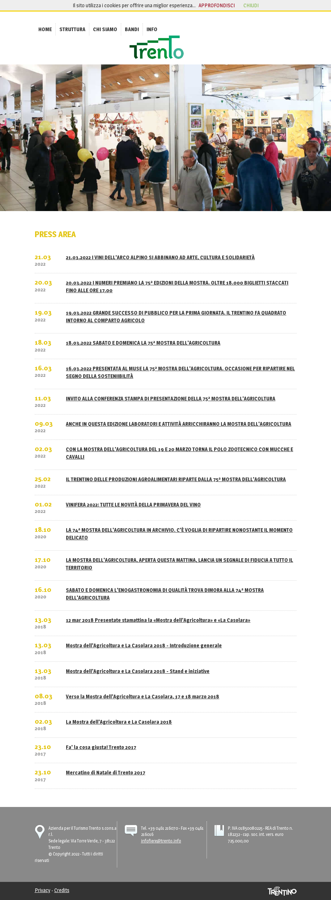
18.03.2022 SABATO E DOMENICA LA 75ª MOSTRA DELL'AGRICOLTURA (143, 343)
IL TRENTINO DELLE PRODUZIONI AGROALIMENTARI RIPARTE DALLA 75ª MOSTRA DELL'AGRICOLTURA (176, 479)
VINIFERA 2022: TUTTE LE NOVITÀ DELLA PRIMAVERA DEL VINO (133, 504)
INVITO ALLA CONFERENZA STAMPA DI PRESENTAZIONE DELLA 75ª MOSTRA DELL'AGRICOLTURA (170, 398)
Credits (61, 890)
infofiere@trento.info (161, 841)
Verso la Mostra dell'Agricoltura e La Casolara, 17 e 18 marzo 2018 (142, 696)
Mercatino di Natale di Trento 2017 (105, 772)
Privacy (42, 890)
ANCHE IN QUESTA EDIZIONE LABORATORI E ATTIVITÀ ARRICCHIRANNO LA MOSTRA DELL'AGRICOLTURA (178, 424)
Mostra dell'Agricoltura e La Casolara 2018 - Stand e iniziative (137, 671)
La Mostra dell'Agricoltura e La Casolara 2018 (119, 722)
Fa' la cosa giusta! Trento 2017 (101, 747)
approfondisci (217, 5)
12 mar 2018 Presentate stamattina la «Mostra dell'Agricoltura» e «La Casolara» (158, 620)
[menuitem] (45, 29)
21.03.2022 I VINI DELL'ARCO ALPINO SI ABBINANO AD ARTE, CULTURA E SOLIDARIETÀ (160, 257)
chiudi (251, 5)
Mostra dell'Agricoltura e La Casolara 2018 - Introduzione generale (144, 645)
